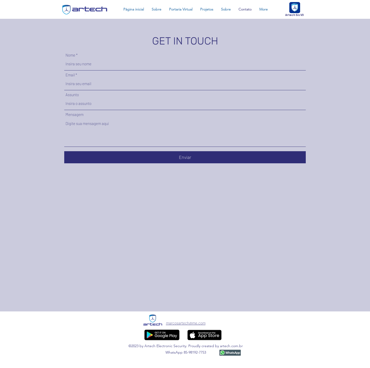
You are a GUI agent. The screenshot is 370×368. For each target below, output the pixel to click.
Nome (70, 55)
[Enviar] (185, 157)
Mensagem (75, 114)
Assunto (72, 95)
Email (70, 75)
